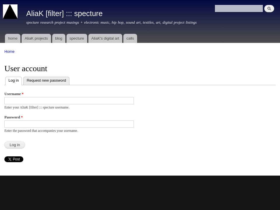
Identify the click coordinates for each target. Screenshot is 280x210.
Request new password (46, 80)
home (13, 38)
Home (9, 51)
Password (13, 117)
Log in (15, 80)
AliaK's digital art (105, 38)
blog (58, 38)
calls (130, 38)
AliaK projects (36, 38)
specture (76, 38)
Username (14, 94)
